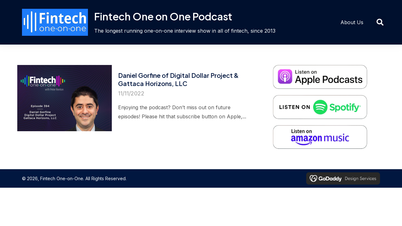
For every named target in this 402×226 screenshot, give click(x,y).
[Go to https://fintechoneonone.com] (151, 22)
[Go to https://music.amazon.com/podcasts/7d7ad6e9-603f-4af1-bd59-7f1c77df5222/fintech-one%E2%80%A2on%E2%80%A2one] (323, 129)
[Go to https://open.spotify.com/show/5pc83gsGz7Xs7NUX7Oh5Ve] (323, 99)
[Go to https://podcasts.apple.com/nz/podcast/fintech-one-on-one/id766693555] (323, 69)
